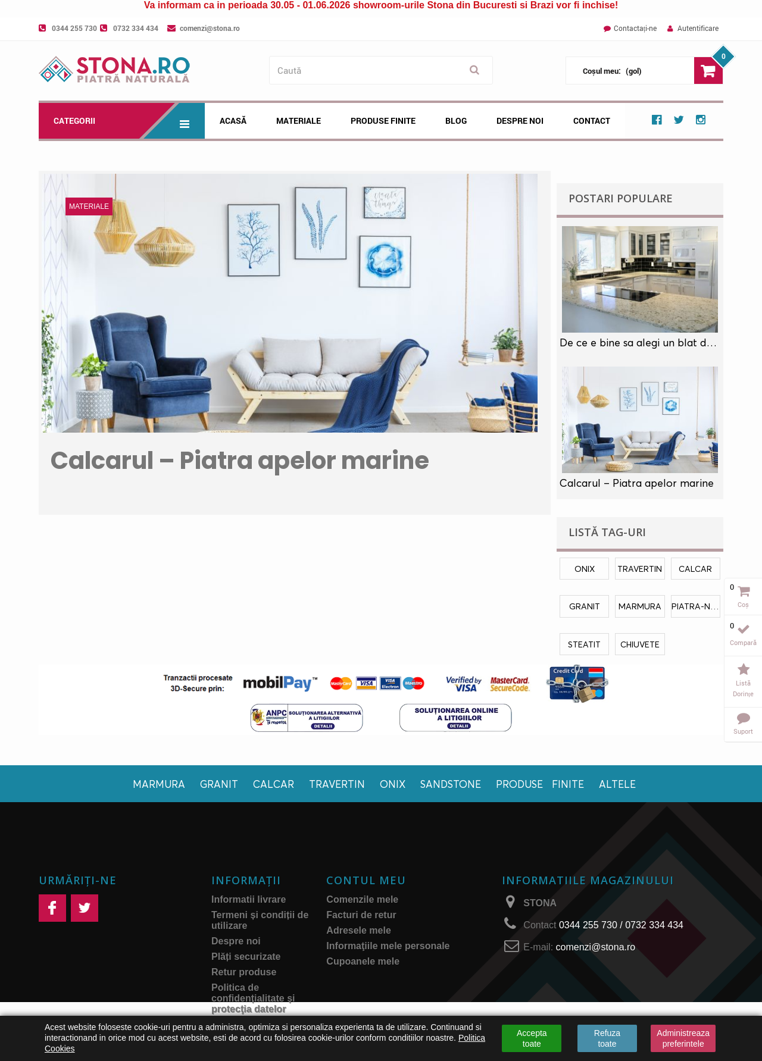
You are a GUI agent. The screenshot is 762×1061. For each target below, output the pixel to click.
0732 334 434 (135, 28)
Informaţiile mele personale (387, 946)
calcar (695, 569)
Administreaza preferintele (683, 1038)
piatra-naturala (696, 606)
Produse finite (540, 784)
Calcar (273, 784)
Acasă (233, 120)
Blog (456, 120)
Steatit (584, 644)
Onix (392, 784)
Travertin (337, 784)
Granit (219, 784)
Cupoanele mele (362, 961)
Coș (743, 604)
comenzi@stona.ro (210, 28)
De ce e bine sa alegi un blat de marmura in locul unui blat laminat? (640, 343)
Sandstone (450, 784)
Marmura (159, 784)
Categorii (129, 121)
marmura (640, 606)
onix (584, 569)
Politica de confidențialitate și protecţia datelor (253, 998)
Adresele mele (358, 930)
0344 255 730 (74, 28)
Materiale (298, 120)
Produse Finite (383, 120)
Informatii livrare (248, 899)
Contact (591, 120)
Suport (743, 731)
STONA (540, 903)
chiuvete (640, 644)
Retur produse (243, 972)
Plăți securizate (246, 957)
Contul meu (366, 880)
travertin (639, 569)
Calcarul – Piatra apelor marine (240, 460)
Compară (743, 642)
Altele (617, 784)
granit (584, 606)
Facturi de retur (361, 915)
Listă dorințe (743, 688)
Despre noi (520, 120)
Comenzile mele (362, 899)
